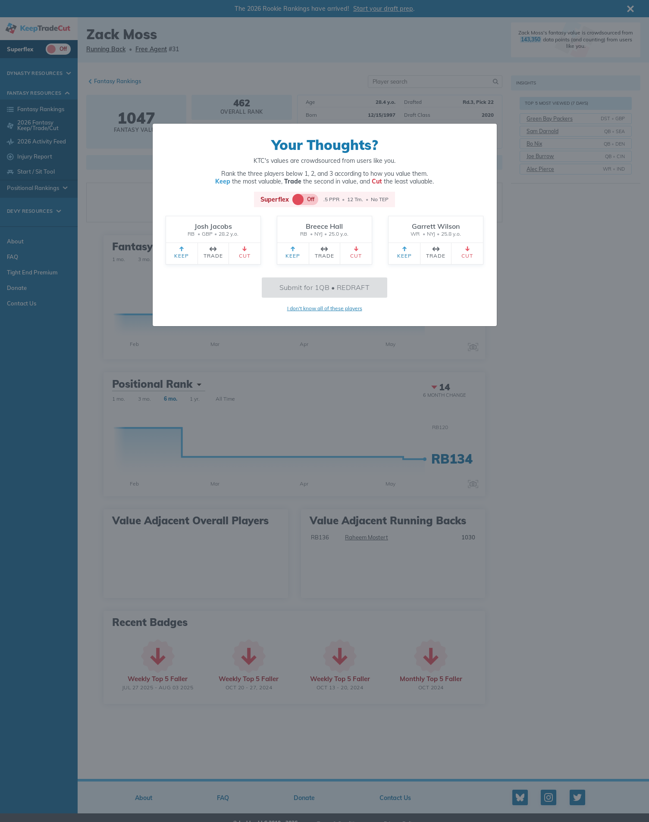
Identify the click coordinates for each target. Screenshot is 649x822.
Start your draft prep (383, 8)
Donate (17, 287)
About (15, 241)
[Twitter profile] (577, 797)
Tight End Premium (32, 272)
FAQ (12, 256)
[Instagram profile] (548, 797)
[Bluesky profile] (520, 797)
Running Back (105, 49)
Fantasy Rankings (117, 81)
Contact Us (21, 303)
